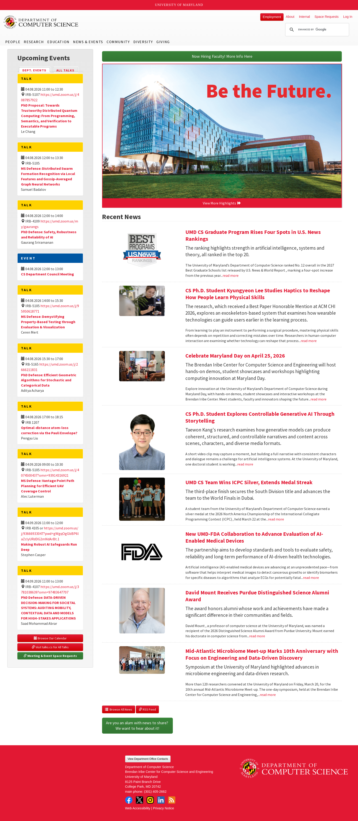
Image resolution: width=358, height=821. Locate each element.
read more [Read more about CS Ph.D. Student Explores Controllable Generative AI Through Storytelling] (245, 464)
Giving (163, 41)
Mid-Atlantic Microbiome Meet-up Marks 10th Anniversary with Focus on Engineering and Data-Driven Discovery (261, 654)
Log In (347, 16)
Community (118, 41)
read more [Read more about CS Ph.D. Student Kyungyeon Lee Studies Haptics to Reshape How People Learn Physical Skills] (309, 340)
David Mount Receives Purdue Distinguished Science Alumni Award (257, 596)
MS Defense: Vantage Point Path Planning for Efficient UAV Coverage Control (47, 485)
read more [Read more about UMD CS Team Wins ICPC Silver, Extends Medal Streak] (276, 519)
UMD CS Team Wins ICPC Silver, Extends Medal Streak (249, 482)
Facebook (128, 800)
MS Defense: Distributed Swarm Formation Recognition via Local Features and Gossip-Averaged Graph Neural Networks (48, 176)
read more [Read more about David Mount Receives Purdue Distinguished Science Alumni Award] (257, 636)
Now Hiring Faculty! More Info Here (222, 56)
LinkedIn (161, 800)
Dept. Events (36, 70)
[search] (316, 30)
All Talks (65, 70)
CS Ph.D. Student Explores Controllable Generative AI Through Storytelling (259, 417)
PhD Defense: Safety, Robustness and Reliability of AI (48, 234)
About (290, 16)
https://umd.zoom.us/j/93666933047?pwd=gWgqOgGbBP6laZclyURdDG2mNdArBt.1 (50, 533)
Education (58, 41)
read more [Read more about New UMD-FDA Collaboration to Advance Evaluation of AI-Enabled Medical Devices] (311, 577)
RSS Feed (147, 709)
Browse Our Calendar (50, 638)
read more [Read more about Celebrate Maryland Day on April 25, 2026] (318, 399)
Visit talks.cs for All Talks (50, 647)
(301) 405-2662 (155, 791)
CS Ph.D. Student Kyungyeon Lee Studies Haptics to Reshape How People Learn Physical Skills (257, 294)
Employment (272, 17)
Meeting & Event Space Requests (50, 656)
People (13, 41)
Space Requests (326, 16)
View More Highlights (222, 203)
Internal (304, 16)
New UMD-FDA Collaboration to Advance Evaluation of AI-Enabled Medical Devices (254, 537)
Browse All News (118, 709)
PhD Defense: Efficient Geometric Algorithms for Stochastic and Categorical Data (48, 380)
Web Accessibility (137, 808)
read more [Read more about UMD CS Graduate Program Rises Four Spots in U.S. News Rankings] (231, 275)
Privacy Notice (163, 808)
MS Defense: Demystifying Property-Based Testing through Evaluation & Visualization (48, 321)
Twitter (139, 800)
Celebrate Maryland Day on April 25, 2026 (235, 355)
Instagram (150, 800)
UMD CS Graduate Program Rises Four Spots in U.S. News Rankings (253, 235)
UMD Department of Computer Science (41, 22)
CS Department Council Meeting (47, 274)
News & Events (88, 41)
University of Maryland (179, 5)
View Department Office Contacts (148, 759)
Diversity (143, 41)
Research (34, 41)
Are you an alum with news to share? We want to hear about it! (137, 725)
